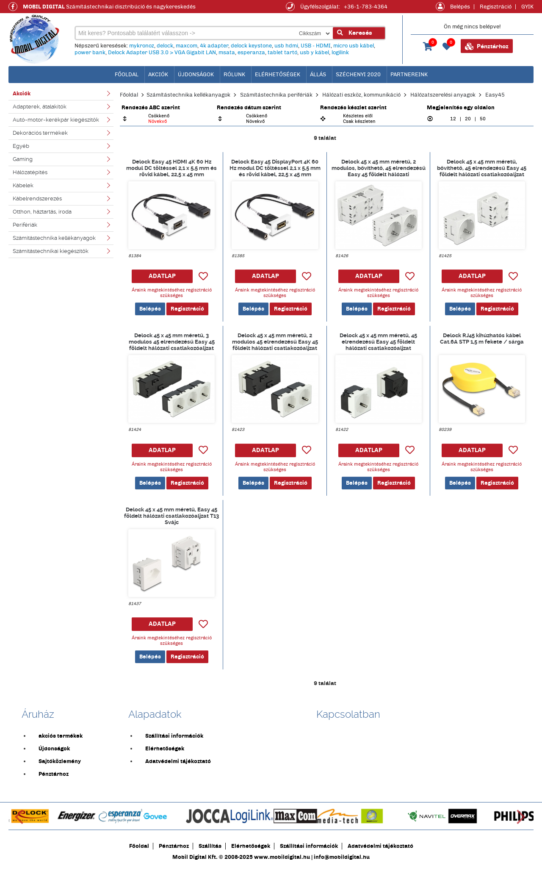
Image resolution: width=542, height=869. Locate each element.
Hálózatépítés (30, 172)
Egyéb (21, 146)
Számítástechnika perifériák (276, 95)
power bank (90, 52)
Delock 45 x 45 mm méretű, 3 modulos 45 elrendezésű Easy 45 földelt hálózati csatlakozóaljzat (172, 341)
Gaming (23, 159)
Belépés (460, 6)
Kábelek (23, 185)
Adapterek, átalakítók (39, 106)
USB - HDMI (316, 45)
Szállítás (210, 846)
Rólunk (234, 74)
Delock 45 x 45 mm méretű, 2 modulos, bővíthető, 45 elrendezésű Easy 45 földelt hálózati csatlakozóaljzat (379, 167)
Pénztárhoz (487, 46)
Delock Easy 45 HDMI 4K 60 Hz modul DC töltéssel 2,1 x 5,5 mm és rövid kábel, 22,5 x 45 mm (171, 167)
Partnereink (409, 74)
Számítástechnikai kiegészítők (50, 251)
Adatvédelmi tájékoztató (178, 761)
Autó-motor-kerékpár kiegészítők (56, 120)
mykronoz (141, 45)
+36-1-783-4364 (365, 6)
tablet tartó (282, 52)
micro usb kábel (353, 45)
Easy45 (495, 95)
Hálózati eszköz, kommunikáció (361, 95)
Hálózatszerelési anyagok (443, 95)
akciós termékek (61, 736)
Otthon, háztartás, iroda (42, 211)
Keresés (354, 32)
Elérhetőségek (277, 74)
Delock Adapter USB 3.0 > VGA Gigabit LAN (162, 52)
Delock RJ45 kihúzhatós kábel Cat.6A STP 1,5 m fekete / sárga (482, 338)
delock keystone (251, 45)
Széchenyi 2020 (358, 74)
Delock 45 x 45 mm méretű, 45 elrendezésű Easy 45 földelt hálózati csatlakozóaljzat (378, 341)
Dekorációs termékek (40, 133)
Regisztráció (496, 6)
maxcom (186, 45)
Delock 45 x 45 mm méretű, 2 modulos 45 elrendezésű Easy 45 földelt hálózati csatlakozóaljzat (275, 341)
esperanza (251, 52)
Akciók (158, 74)
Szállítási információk (174, 736)
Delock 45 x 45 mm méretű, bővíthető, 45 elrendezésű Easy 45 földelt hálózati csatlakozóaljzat (481, 167)
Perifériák (25, 225)
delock (165, 45)
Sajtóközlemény (60, 761)
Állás (318, 74)
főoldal (126, 74)
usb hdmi (286, 45)
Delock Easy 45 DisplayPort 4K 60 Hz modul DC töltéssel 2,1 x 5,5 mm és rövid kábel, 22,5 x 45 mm (275, 167)
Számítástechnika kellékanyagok (54, 238)
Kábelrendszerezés (37, 198)
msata (226, 52)
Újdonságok (196, 74)
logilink (340, 52)
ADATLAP (162, 276)
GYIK (527, 6)
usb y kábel (314, 52)
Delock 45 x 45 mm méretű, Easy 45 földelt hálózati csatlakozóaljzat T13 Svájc (171, 515)
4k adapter (214, 45)
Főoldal (129, 95)
